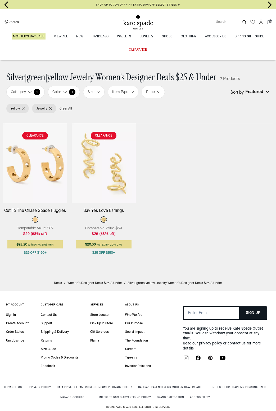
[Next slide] (269, 5)
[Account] (261, 22)
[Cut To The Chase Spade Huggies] (35, 163)
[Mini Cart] (269, 22)
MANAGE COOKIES (72, 397)
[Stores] (11, 22)
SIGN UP (253, 312)
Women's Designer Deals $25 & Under (94, 283)
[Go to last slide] (6, 5)
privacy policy (211, 343)
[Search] (223, 22)
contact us (237, 343)
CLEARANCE (35, 135)
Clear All (66, 108)
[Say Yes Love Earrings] (103, 163)
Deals (58, 283)
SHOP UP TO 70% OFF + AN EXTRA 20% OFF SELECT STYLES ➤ (138, 4)
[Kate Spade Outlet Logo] (138, 22)
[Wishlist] (253, 22)
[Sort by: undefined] (257, 92)
